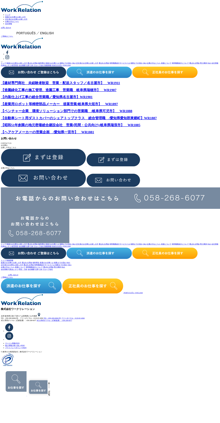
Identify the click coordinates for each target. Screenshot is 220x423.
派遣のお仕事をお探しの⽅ (15, 17)
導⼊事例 (203, 63)
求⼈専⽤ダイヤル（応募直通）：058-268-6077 (54, 320)
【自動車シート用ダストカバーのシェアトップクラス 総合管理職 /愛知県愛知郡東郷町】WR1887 (79, 118)
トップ (7, 15)
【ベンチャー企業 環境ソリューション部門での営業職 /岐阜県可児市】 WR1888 (66, 111)
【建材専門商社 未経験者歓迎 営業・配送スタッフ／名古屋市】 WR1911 (60, 83)
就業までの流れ (65, 63)
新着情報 (47, 65)
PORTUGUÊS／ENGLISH (61, 65)
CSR (31, 65)
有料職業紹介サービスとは (119, 63)
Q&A (74, 63)
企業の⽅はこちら (12, 21)
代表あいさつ (6, 65)
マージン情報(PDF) (12, 343)
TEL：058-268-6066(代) (52, 318)
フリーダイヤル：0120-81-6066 (73, 318)
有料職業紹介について (180, 63)
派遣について (166, 63)
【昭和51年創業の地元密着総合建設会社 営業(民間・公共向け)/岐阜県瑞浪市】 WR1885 (70, 125)
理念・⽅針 (23, 269)
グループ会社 (39, 65)
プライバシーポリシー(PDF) (16, 348)
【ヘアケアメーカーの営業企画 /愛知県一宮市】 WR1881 (47, 132)
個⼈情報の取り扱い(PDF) (15, 345)
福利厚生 (41, 63)
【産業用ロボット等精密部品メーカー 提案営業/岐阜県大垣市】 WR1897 (59, 104)
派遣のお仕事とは (52, 63)
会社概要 (22, 65)
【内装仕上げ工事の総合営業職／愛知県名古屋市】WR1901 (47, 97)
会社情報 (8, 24)
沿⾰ (28, 65)
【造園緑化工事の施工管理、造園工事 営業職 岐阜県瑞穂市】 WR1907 (58, 90)
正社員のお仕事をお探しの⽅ (16, 19)
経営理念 (15, 65)
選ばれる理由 (32, 63)
